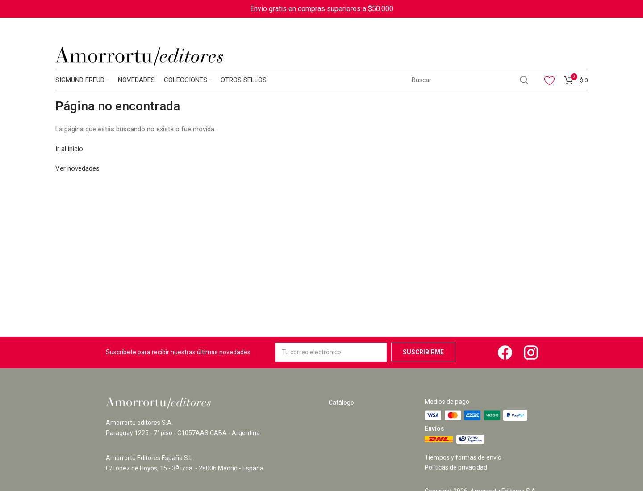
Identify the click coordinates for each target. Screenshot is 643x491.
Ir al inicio (69, 149)
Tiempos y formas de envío (463, 457)
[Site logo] (139, 56)
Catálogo (341, 402)
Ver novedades (77, 168)
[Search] (469, 80)
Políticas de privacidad (456, 467)
